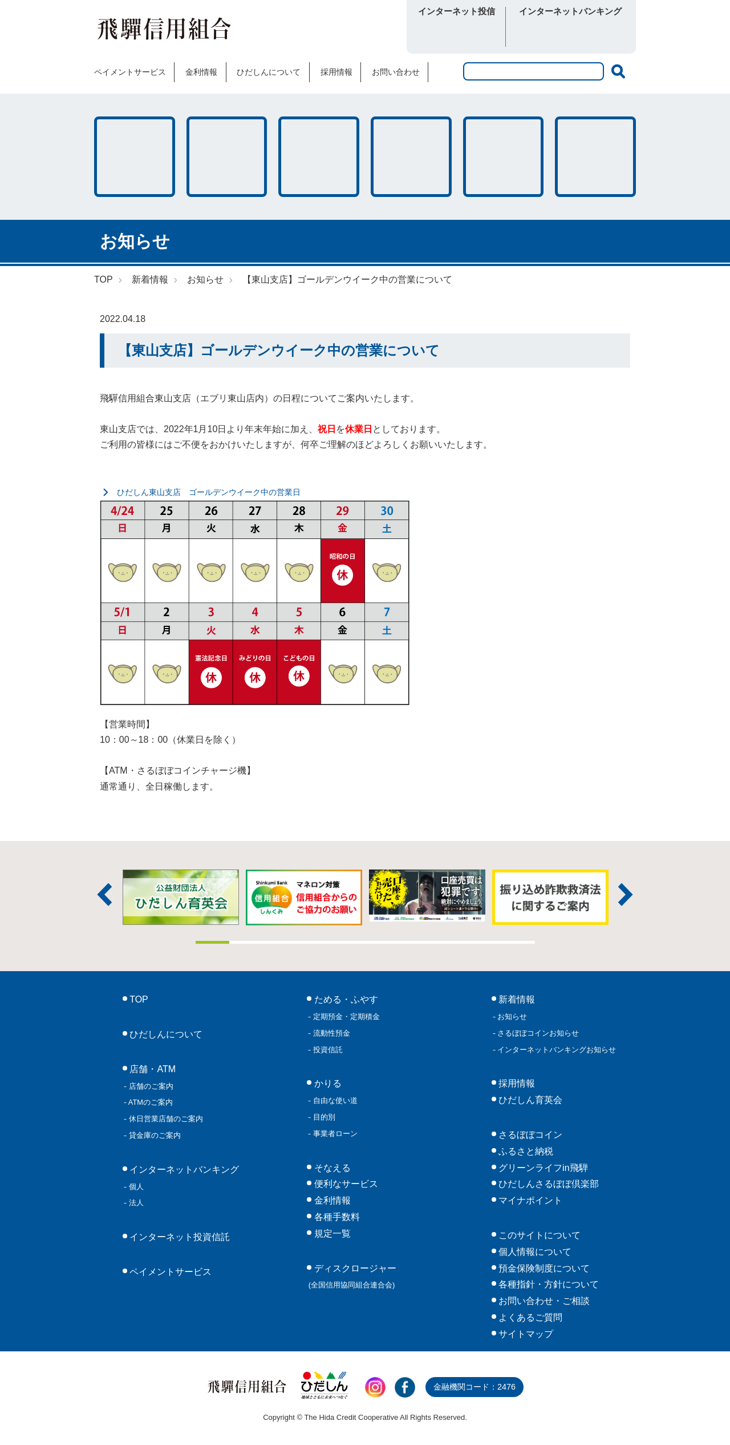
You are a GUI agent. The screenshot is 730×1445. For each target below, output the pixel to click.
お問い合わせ (396, 72)
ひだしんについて (269, 72)
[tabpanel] (427, 896)
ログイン (456, 33)
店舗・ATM (411, 156)
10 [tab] (518, 942)
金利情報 (201, 72)
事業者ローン (334, 1133)
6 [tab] (382, 942)
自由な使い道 (334, 1100)
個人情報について (533, 1252)
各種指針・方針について (547, 1284)
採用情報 (336, 72)
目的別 (323, 1117)
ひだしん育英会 (529, 1100)
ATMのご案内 (150, 1102)
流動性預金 (330, 1033)
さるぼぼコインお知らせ (537, 1033)
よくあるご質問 (529, 1317)
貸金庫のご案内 (154, 1135)
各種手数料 (503, 156)
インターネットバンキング (183, 1169)
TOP (103, 279)
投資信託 (327, 1049)
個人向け (540, 33)
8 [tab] (450, 942)
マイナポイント (529, 1200)
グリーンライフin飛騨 (542, 1168)
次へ (625, 894)
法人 (135, 1202)
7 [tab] (416, 942)
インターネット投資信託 (178, 1237)
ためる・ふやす (134, 156)
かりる (227, 156)
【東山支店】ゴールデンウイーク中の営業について (347, 279)
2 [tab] (246, 942)
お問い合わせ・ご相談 (543, 1301)
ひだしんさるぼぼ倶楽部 (547, 1184)
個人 (135, 1186)
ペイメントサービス (130, 72)
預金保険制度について (543, 1268)
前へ (104, 894)
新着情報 (150, 279)
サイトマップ (524, 1334)
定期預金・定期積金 (345, 1016)
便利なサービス (595, 156)
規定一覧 (330, 1233)
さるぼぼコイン (332, 32)
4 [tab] (314, 942)
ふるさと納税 (524, 1151)
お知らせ (205, 279)
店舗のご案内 (150, 1086)
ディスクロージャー (352, 1276)
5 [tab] (348, 942)
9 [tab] (484, 942)
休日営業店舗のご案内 (165, 1118)
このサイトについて (538, 1235)
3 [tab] (280, 942)
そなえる (318, 156)
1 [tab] (213, 942)
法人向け (600, 33)
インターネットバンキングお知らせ (556, 1049)
